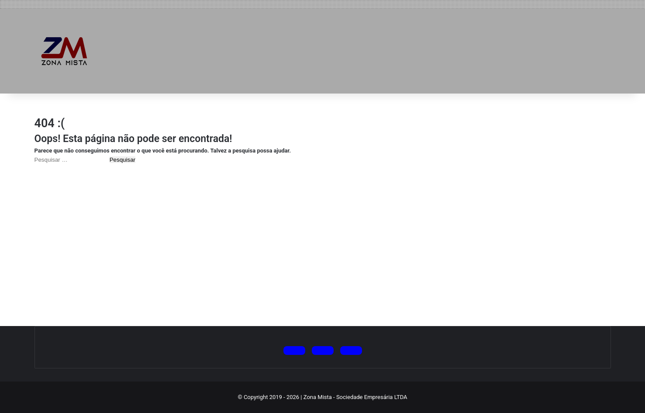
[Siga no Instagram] (323, 350)
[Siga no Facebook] (351, 350)
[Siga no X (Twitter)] (294, 350)
